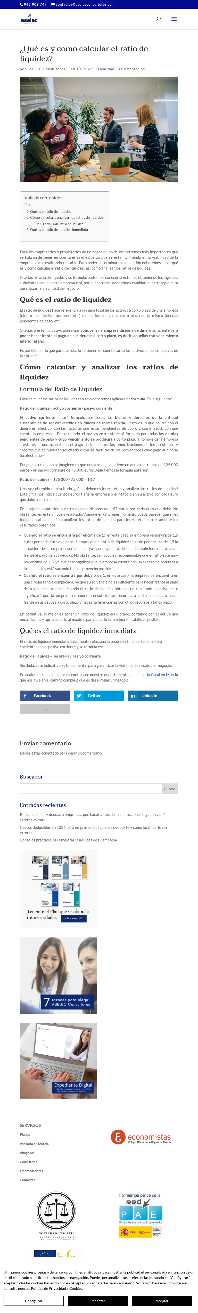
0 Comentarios (131, 69)
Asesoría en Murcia (34, 1144)
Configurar (34, 1301)
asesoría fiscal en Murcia (157, 674)
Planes (25, 1134)
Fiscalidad (105, 69)
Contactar (27, 1180)
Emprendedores (31, 1171)
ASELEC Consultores (46, 69)
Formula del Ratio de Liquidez (63, 224)
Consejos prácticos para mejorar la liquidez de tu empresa (68, 840)
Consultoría (28, 1162)
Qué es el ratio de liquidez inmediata (59, 230)
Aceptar (162, 1301)
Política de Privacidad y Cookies (56, 1288)
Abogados (27, 1153)
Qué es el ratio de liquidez (51, 211)
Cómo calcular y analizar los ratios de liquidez (67, 217)
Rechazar (97, 1301)
